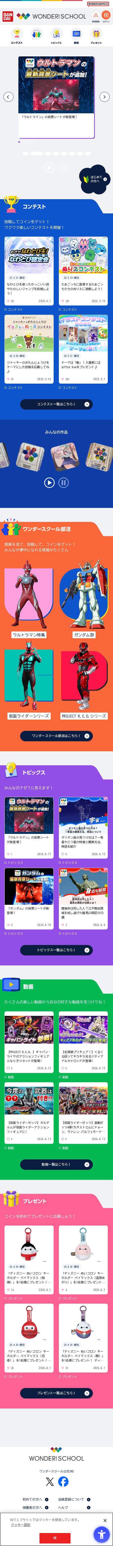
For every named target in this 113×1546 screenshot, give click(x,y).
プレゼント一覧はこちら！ (56, 1393)
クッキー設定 (20, 1525)
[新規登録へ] (95, 14)
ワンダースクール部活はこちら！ (56, 736)
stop (63, 167)
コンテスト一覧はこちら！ (56, 404)
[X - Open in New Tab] (50, 1482)
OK (55, 1538)
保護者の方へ (32, 1507)
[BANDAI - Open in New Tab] (7, 16)
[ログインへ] (106, 14)
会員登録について (71, 1499)
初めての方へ (32, 1499)
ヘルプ (63, 1507)
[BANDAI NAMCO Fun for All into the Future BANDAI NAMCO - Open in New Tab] (98, 4)
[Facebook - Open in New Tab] (63, 1481)
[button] (105, 97)
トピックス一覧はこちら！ (56, 950)
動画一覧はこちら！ (56, 1164)
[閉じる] (105, 1520)
